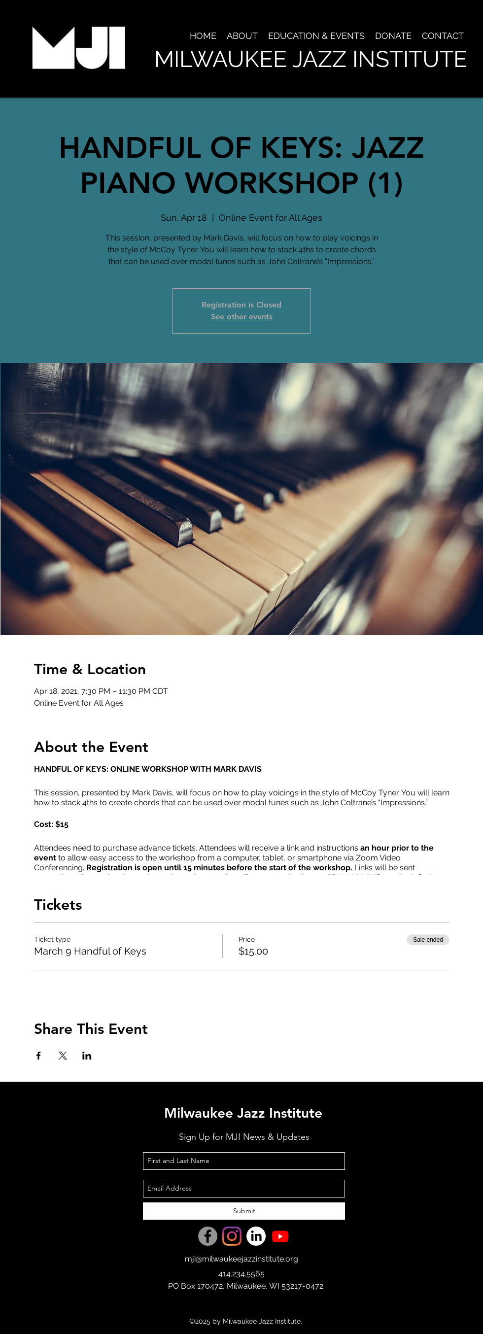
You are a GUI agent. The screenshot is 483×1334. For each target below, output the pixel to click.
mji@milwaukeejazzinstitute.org (241, 1259)
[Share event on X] (63, 1056)
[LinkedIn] (256, 1236)
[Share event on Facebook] (38, 1056)
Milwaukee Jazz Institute (243, 1112)
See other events (242, 316)
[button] (242, 36)
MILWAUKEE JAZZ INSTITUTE (310, 59)
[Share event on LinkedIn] (87, 1056)
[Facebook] (207, 1236)
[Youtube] (280, 1236)
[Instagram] (232, 1236)
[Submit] (244, 1211)
